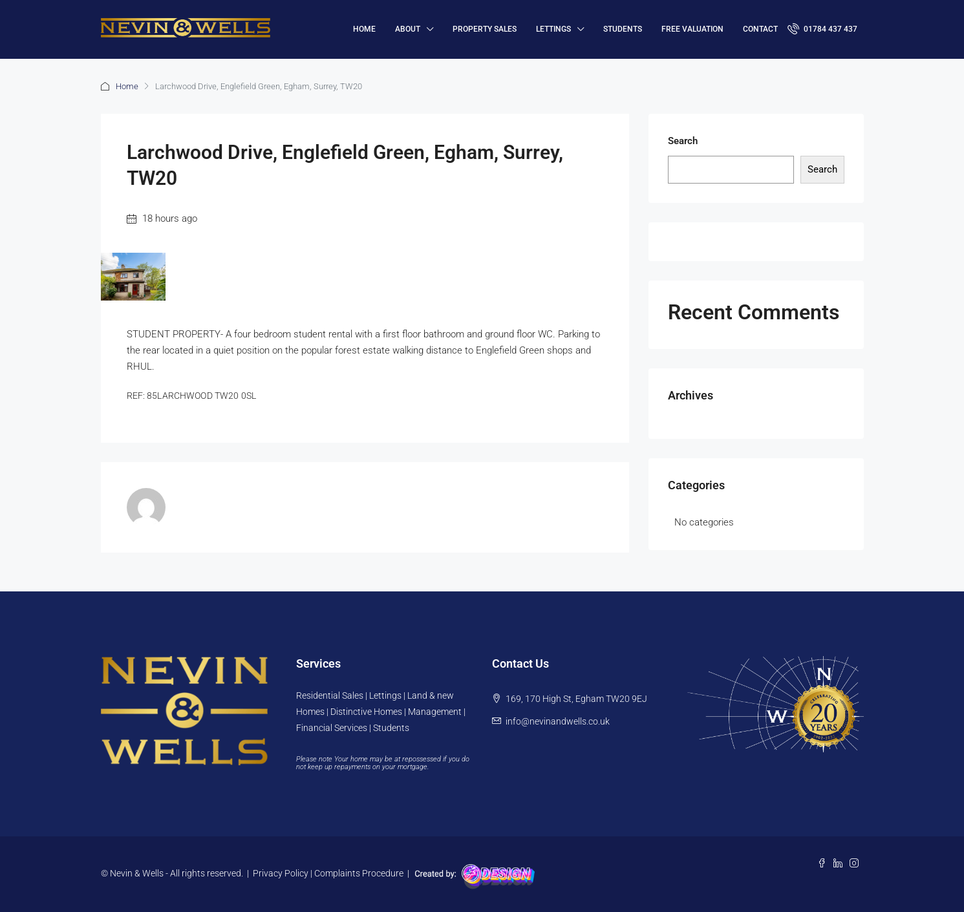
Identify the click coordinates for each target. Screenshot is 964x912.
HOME (364, 29)
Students (622, 29)
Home (127, 86)
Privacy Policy (280, 873)
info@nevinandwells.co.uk (558, 721)
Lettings (553, 29)
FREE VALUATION (692, 29)
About (407, 29)
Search (683, 141)
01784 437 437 (822, 28)
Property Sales (485, 29)
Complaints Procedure (358, 873)
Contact (760, 29)
